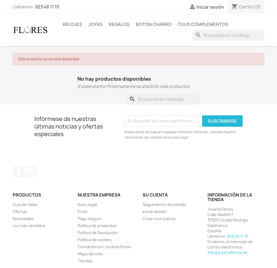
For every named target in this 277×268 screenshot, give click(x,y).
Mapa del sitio (90, 253)
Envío (83, 211)
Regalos (119, 24)
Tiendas (85, 260)
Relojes (72, 24)
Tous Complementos (203, 24)
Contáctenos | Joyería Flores (104, 246)
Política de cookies (95, 239)
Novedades (23, 218)
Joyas (95, 24)
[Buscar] (228, 35)
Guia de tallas (25, 204)
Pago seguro (89, 218)
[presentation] (169, 155)
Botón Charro (154, 24)
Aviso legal (87, 204)
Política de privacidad (97, 225)
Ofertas (20, 211)
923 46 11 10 (47, 7)
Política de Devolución (98, 232)
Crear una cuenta (159, 218)
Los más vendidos (29, 225)
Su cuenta (155, 195)
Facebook (18, 171)
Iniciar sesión (155, 211)
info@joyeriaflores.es (227, 252)
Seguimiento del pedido (164, 204)
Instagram (30, 171)
